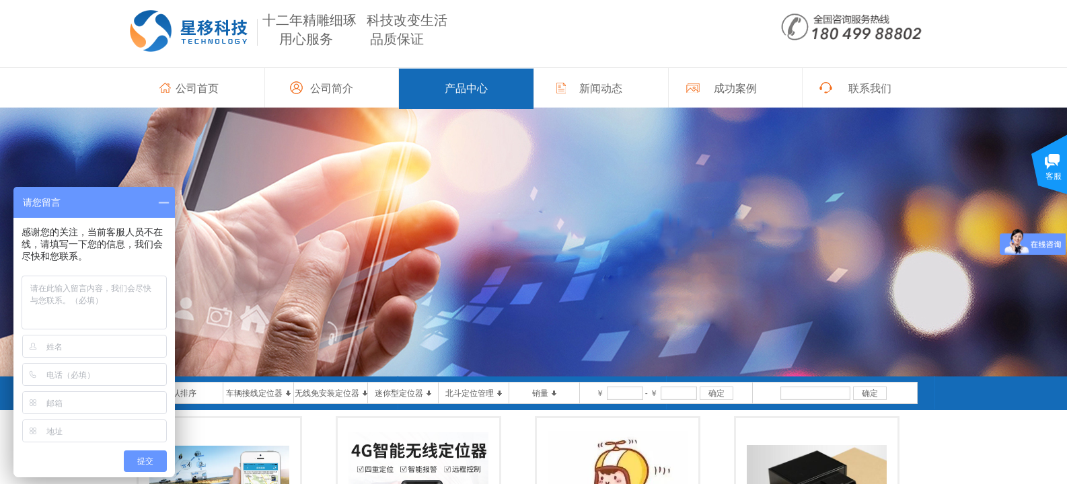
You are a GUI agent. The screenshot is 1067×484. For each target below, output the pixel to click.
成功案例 (735, 88)
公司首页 (197, 88)
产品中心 (466, 88)
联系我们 (869, 88)
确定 (716, 393)
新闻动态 (600, 88)
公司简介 (331, 88)
